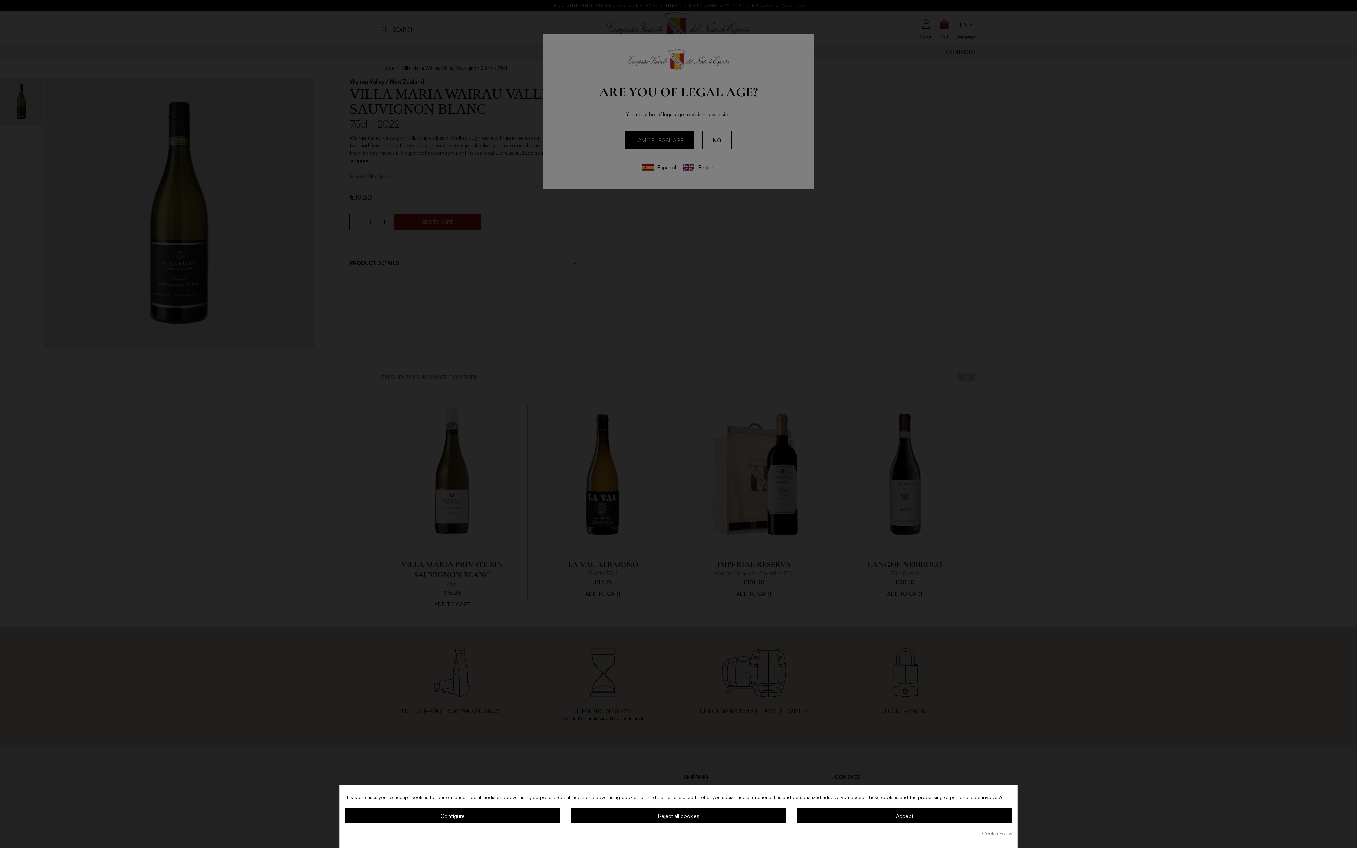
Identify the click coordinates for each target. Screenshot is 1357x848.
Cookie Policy (997, 833)
